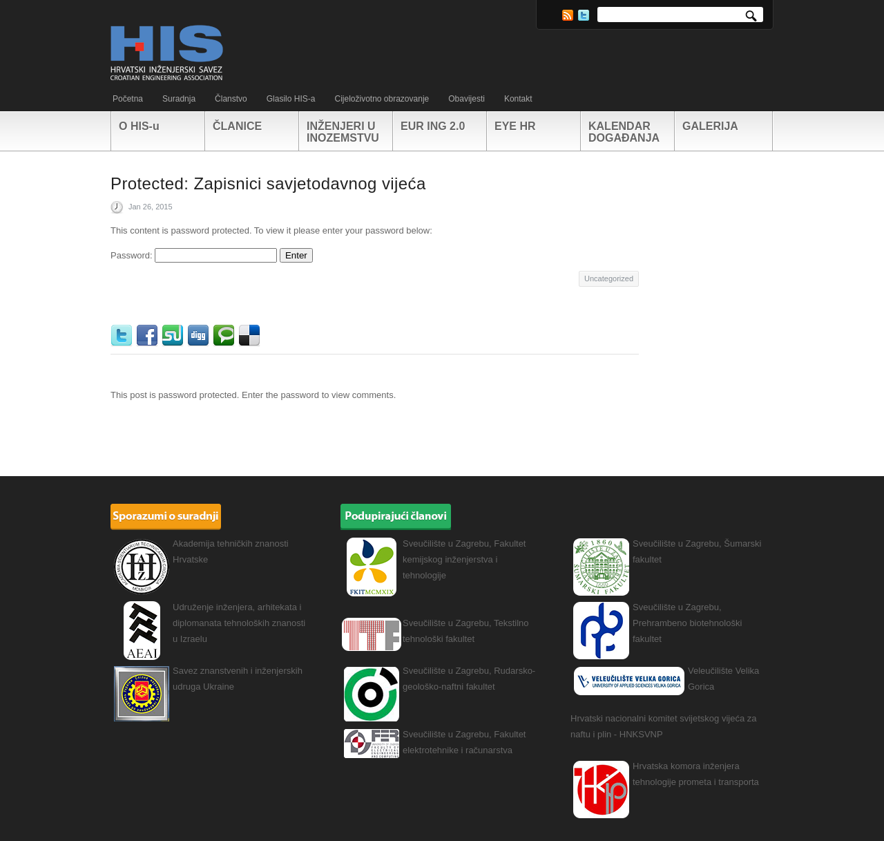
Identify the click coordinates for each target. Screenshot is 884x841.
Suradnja (178, 99)
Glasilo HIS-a (291, 99)
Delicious (251, 336)
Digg (200, 336)
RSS (567, 15)
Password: (193, 255)
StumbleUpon (174, 336)
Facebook (149, 336)
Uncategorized (608, 278)
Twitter (583, 15)
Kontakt (518, 99)
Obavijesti (466, 99)
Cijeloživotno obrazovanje (381, 99)
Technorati (225, 336)
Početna (128, 99)
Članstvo (231, 99)
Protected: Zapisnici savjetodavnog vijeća (268, 183)
